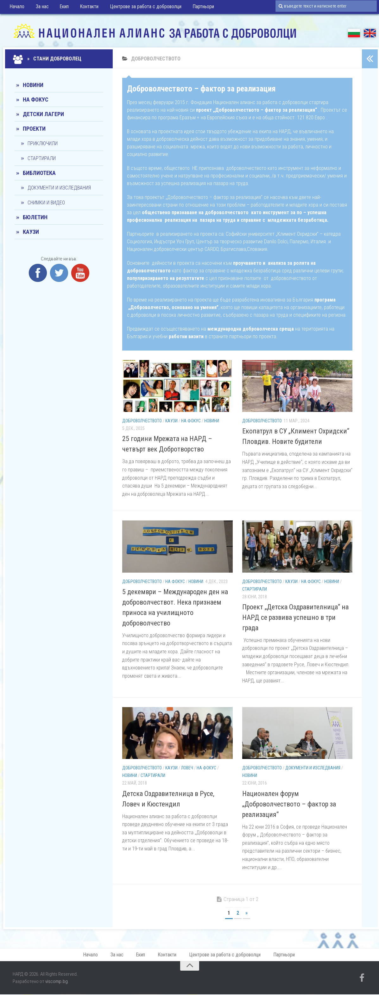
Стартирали (254, 589)
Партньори (197, 8)
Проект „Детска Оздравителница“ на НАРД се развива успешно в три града (295, 617)
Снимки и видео (46, 203)
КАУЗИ (171, 420)
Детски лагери (43, 114)
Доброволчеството (142, 420)
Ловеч (187, 767)
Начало (17, 8)
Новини (211, 420)
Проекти (34, 128)
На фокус (191, 420)
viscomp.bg (56, 982)
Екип (61, 8)
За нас (41, 8)
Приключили (43, 143)
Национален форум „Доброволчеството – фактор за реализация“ (289, 804)
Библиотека (39, 173)
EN (370, 33)
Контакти (85, 8)
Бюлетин (35, 217)
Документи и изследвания (312, 767)
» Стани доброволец (48, 59)
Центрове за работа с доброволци (140, 8)
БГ (354, 33)
